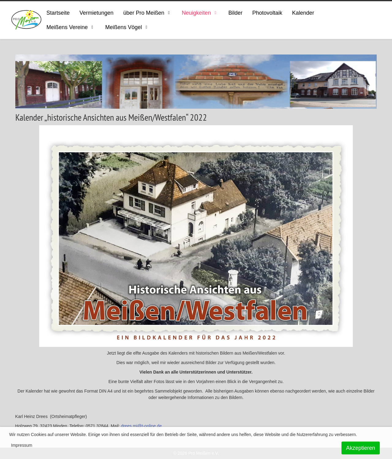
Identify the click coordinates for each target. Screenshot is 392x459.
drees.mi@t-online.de (141, 425)
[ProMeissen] (26, 20)
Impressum (21, 445)
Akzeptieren (360, 448)
